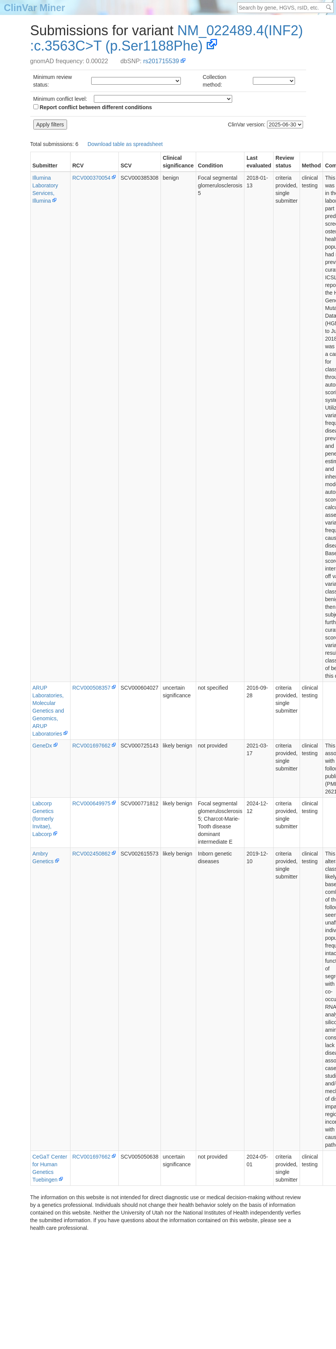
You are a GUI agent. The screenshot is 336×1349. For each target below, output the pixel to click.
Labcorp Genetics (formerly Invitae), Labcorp (43, 818)
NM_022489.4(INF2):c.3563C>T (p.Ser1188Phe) (166, 38)
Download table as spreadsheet (124, 144)
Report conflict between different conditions (92, 107)
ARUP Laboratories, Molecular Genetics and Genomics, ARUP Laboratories (48, 711)
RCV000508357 (91, 688)
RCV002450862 (91, 854)
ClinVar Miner (34, 7)
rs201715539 (161, 61)
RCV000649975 (91, 803)
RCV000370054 (91, 178)
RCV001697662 (91, 746)
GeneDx (42, 746)
